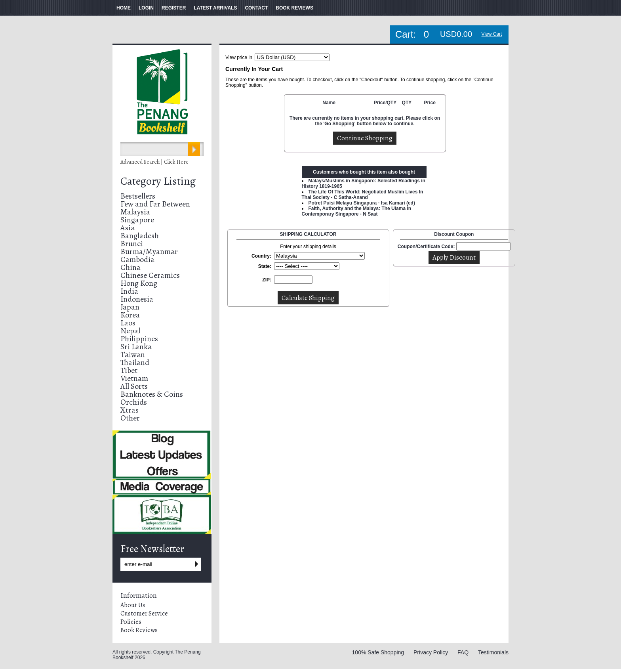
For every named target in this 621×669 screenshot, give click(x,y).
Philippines (139, 338)
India (129, 291)
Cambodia (137, 259)
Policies (130, 621)
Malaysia (135, 211)
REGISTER (174, 8)
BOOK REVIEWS (294, 8)
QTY (407, 102)
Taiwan (132, 354)
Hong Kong (138, 283)
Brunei (131, 243)
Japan (129, 307)
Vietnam (134, 378)
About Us (132, 605)
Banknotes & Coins (151, 394)
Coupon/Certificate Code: (426, 246)
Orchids (133, 402)
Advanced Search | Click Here (154, 162)
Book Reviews (139, 630)
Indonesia (136, 299)
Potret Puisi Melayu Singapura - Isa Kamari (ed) (362, 203)
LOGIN (146, 8)
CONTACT (256, 8)
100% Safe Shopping (378, 652)
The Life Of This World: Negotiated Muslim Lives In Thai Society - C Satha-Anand (362, 194)
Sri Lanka (136, 346)
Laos (127, 322)
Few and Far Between (155, 204)
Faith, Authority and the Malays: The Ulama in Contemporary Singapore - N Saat (356, 211)
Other (130, 418)
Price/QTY (385, 102)
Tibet (128, 370)
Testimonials (493, 652)
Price (429, 102)
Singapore (137, 219)
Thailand (134, 362)
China (130, 267)
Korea (130, 315)
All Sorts (134, 386)
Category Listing (158, 181)
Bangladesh (139, 235)
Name (328, 102)
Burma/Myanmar (149, 251)
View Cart (492, 34)
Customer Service (144, 613)
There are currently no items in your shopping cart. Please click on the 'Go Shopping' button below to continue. (365, 120)
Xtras (129, 410)
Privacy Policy (430, 652)
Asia (127, 227)
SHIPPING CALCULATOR (308, 234)
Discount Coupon (454, 234)
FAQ (463, 652)
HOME (123, 8)
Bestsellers (137, 196)
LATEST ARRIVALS (215, 8)
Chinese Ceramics (150, 275)
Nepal (130, 330)
